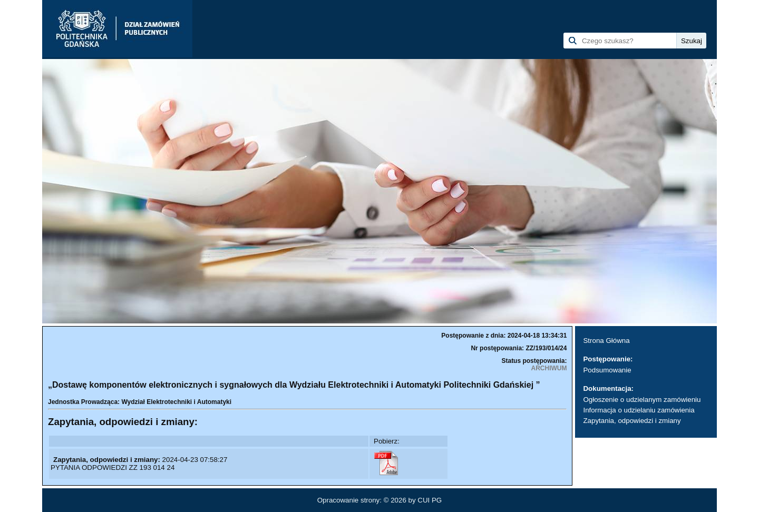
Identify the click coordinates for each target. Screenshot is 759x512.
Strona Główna (606, 340)
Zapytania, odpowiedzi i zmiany (631, 421)
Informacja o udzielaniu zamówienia (638, 410)
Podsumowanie (607, 370)
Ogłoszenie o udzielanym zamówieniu (641, 399)
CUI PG (429, 500)
